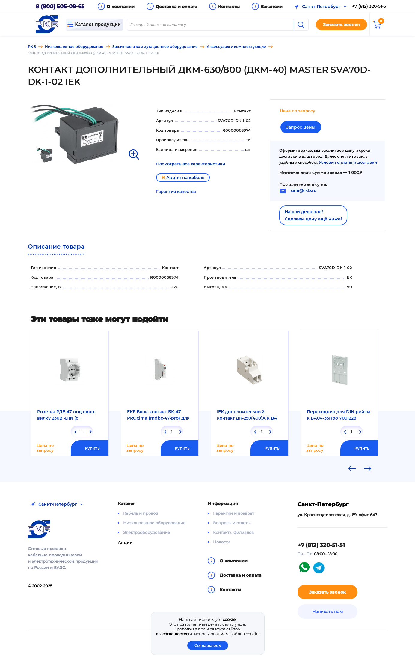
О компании (121, 6)
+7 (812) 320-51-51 (369, 6)
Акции (125, 542)
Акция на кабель (183, 177)
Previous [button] (352, 468)
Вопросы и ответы (231, 522)
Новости (221, 542)
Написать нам (327, 611)
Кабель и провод (140, 513)
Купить (92, 448)
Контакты (229, 6)
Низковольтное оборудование (154, 522)
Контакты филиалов (233, 532)
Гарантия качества (176, 191)
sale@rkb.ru (304, 190)
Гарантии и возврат (233, 513)
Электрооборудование (146, 532)
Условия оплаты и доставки (348, 162)
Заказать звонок (341, 24)
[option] (85, 133)
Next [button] (367, 468)
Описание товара (56, 246)
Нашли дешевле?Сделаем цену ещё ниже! (313, 215)
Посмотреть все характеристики (190, 163)
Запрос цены (301, 127)
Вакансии (272, 6)
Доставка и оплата (176, 6)
